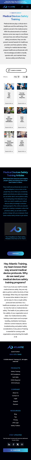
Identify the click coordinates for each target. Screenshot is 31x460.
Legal (15, 398)
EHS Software (15, 383)
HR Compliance (15, 374)
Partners (15, 404)
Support (15, 401)
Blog (15, 414)
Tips (15, 417)
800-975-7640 (15, 354)
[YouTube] (22, 444)
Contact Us (15, 395)
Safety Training (15, 371)
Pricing (15, 420)
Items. (6, 77)
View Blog (15, 253)
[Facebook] (13, 444)
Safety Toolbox (15, 425)
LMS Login (15, 422)
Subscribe (15, 450)
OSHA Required (15, 380)
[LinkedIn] (9, 444)
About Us (15, 393)
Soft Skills (15, 377)
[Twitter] (18, 444)
